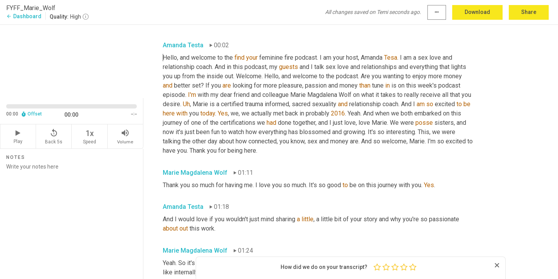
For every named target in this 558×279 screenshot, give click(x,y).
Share (528, 12)
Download (477, 12)
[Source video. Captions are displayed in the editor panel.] (71, 60)
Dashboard (23, 16)
